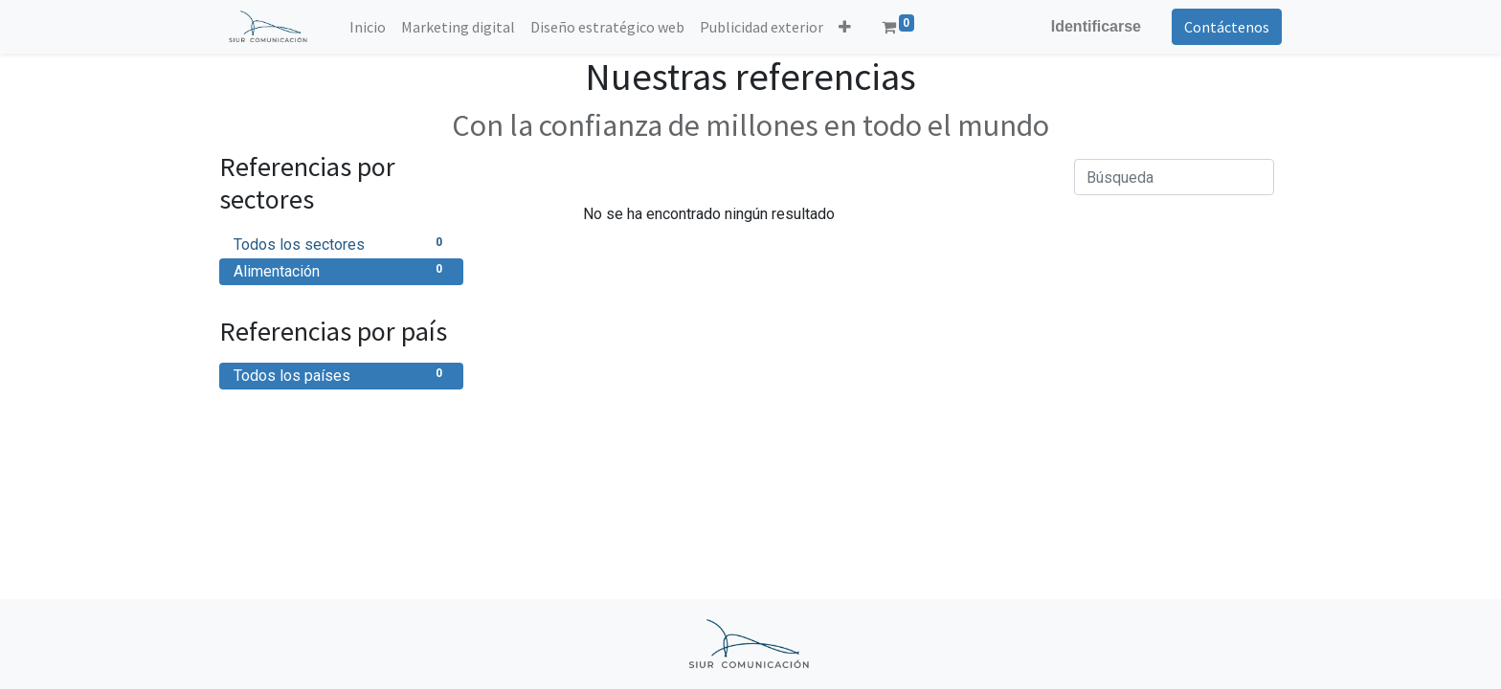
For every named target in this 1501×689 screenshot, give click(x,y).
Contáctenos (1226, 26)
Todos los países (341, 375)
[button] (845, 27)
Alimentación (341, 270)
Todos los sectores (341, 243)
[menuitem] (367, 27)
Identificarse (1096, 26)
